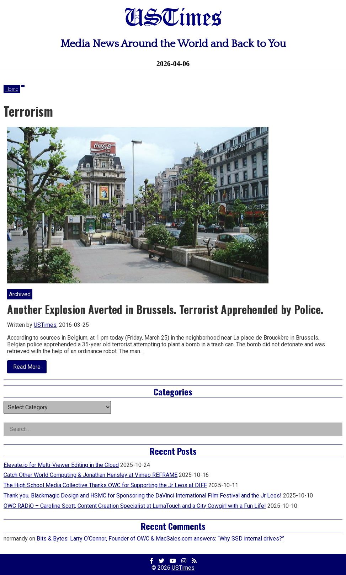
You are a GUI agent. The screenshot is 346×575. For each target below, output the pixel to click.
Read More (30, 368)
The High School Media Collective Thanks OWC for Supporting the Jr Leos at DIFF (105, 485)
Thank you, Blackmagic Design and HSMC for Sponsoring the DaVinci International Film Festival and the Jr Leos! (143, 495)
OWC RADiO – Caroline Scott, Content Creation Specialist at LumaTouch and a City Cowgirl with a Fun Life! (135, 505)
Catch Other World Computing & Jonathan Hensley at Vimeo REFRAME (90, 475)
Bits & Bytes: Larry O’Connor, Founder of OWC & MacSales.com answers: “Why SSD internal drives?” (160, 538)
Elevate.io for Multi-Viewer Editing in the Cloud (61, 465)
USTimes (173, 19)
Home (11, 89)
